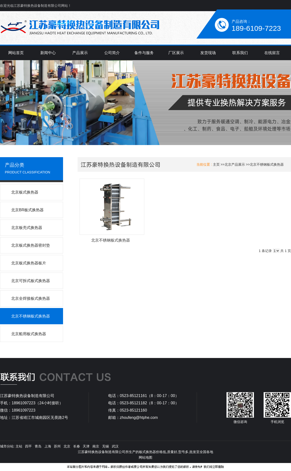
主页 (216, 164)
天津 (86, 446)
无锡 (105, 446)
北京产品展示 (235, 164)
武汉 (115, 446)
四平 (28, 446)
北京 (67, 446)
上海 (47, 446)
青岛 (38, 446)
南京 (95, 446)
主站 (18, 446)
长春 (76, 446)
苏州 (57, 446)
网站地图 (145, 457)
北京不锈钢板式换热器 (267, 164)
